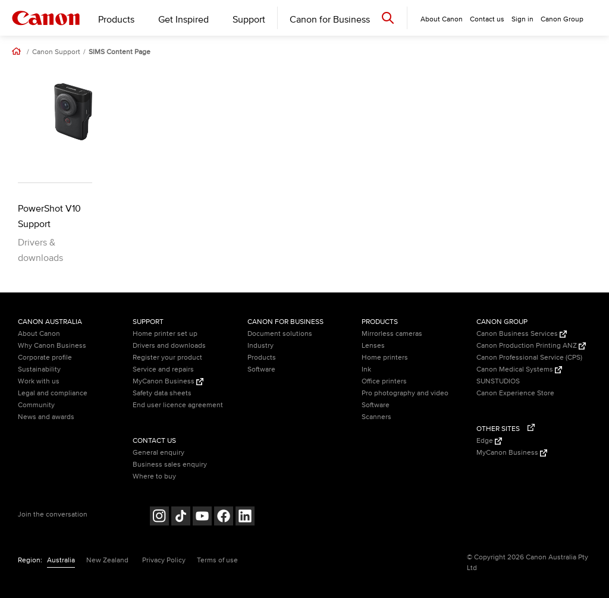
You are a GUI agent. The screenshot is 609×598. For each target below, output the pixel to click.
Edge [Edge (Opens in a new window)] (489, 440)
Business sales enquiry (170, 464)
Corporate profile (45, 357)
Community (36, 405)
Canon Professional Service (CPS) (529, 357)
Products (116, 20)
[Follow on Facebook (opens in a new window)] (223, 517)
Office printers (384, 381)
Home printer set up (165, 333)
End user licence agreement (178, 405)
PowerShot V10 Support (49, 216)
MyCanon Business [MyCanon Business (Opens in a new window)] (168, 381)
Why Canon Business (52, 345)
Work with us (38, 381)
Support (249, 20)
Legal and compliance (52, 393)
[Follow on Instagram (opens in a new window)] (159, 517)
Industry (260, 345)
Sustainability (39, 369)
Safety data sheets (162, 393)
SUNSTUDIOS (498, 381)
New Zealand (107, 560)
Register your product (167, 357)
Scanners (376, 417)
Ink (366, 369)
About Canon (39, 333)
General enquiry (158, 452)
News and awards (46, 417)
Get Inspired (183, 20)
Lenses (373, 345)
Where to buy (154, 476)
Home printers (385, 357)
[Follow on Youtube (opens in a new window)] (202, 517)
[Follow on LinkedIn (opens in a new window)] (245, 517)
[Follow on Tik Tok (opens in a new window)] (180, 517)
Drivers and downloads (169, 345)
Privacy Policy (164, 560)
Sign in (522, 19)
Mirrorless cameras (392, 333)
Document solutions (279, 333)
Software (261, 369)
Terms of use (217, 560)
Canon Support (56, 52)
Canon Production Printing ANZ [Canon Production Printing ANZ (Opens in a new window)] (531, 345)
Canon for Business (330, 20)
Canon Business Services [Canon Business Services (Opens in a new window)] (521, 333)
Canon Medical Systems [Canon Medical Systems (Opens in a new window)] (519, 369)
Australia (61, 560)
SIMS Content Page (119, 52)
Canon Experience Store (515, 393)
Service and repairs (163, 369)
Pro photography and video (405, 393)
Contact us (487, 19)
